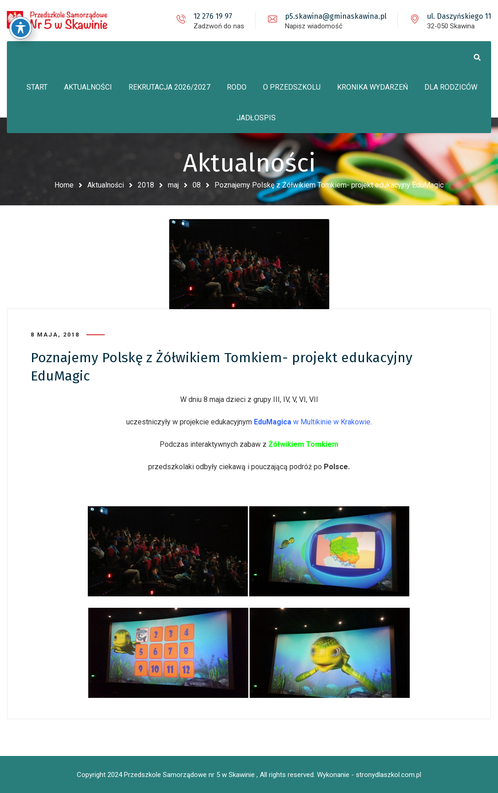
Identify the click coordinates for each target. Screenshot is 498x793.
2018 (146, 185)
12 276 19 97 (212, 16)
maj (173, 185)
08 (197, 185)
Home (64, 185)
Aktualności (105, 185)
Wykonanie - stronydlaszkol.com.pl (369, 775)
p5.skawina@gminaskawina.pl (335, 16)
